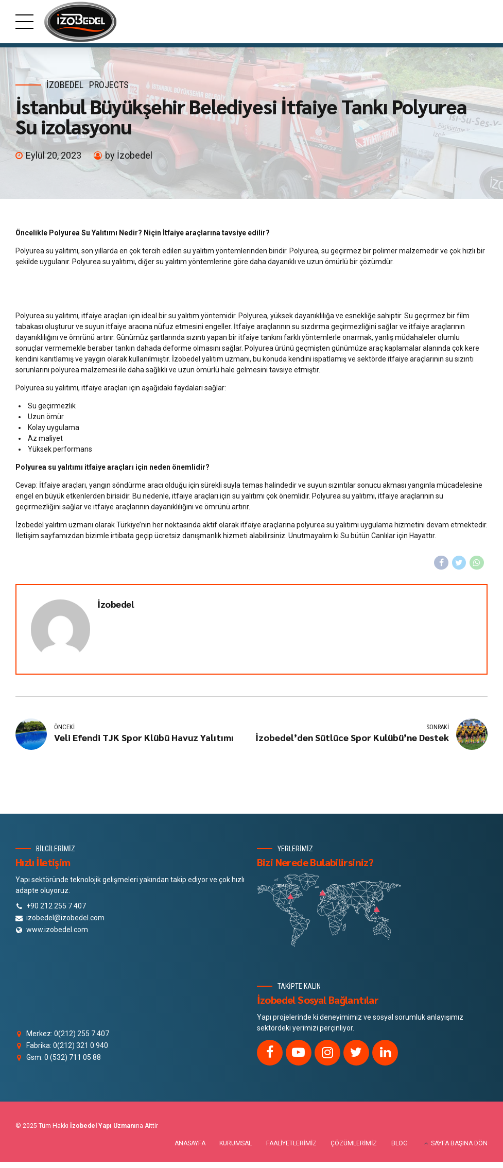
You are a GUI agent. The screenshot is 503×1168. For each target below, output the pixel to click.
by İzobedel (128, 155)
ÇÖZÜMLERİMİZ (354, 1143)
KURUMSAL (235, 1143)
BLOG (399, 1143)
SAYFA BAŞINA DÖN (459, 1143)
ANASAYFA (190, 1143)
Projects (109, 84)
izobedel (64, 84)
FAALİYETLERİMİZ (291, 1143)
